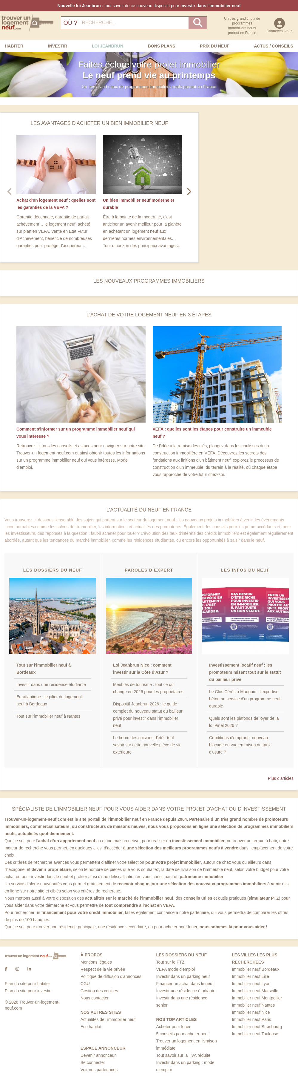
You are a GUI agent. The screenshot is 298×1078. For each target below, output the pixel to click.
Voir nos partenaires (99, 1069)
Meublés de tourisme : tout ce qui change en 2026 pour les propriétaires (148, 688)
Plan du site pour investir (27, 990)
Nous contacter (95, 998)
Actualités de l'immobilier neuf (108, 1019)
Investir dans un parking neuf (183, 976)
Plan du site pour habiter (27, 983)
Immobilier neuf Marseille (255, 990)
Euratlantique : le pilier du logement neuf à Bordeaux (49, 700)
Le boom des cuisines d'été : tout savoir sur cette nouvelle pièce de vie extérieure (147, 744)
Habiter (14, 46)
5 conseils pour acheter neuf (182, 1033)
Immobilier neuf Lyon (251, 983)
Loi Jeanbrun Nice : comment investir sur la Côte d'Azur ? (142, 669)
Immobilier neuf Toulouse (255, 1033)
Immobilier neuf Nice (251, 1012)
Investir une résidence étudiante (185, 990)
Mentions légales (96, 962)
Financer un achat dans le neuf (185, 983)
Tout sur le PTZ (170, 962)
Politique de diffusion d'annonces (111, 976)
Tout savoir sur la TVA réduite (183, 1055)
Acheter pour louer (173, 1026)
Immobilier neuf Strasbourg (257, 1026)
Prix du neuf (214, 46)
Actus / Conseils (273, 46)
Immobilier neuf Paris (251, 1019)
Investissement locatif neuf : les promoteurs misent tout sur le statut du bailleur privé (245, 672)
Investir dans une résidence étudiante (51, 684)
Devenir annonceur (98, 1055)
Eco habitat (91, 1026)
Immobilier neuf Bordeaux (256, 969)
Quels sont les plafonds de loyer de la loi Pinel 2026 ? (244, 722)
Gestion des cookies (99, 990)
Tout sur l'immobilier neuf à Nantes (48, 716)
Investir (57, 46)
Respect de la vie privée (103, 969)
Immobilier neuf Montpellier (257, 998)
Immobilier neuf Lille (250, 976)
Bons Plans (161, 46)
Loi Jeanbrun (107, 46)
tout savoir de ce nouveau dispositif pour (148, 5)
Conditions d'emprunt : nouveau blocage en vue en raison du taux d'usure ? (240, 744)
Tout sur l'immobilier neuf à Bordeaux (43, 669)
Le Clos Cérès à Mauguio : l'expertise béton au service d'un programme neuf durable (244, 698)
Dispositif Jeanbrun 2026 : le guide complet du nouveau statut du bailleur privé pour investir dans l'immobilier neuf (148, 715)
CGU (85, 983)
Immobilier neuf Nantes (253, 1005)
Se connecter (93, 1062)
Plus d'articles (281, 778)
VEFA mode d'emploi (175, 969)
